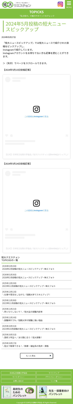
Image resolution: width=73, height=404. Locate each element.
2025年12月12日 (26, 293)
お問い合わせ (18, 381)
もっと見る (30, 355)
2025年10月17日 (25, 344)
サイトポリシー (18, 377)
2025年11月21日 (22, 310)
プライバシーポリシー (54, 377)
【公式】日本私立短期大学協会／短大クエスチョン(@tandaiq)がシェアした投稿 (36, 154)
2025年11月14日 (22, 319)
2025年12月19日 (29, 284)
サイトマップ (54, 373)
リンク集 (53, 381)
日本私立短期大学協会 (18, 373)
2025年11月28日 (29, 302)
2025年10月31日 (29, 327)
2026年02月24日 (28, 267)
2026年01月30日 (28, 276)
